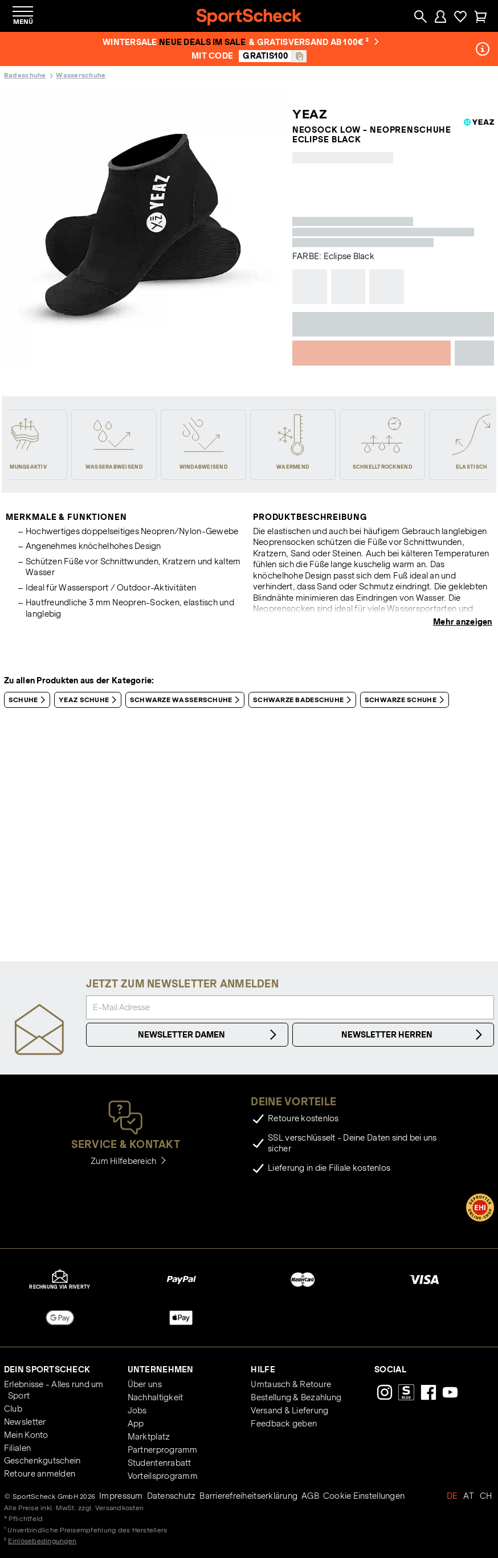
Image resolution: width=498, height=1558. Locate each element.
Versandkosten (119, 1507)
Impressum (120, 1495)
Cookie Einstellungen (364, 1495)
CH (486, 1495)
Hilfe (263, 1369)
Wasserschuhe (80, 75)
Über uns (145, 1384)
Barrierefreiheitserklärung (248, 1495)
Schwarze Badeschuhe (304, 699)
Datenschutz (171, 1495)
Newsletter (25, 1421)
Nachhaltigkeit (155, 1397)
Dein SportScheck (47, 1369)
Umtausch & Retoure (291, 1384)
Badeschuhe (25, 75)
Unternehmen (161, 1369)
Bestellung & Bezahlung (296, 1397)
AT (468, 1495)
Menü (23, 21)
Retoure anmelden (39, 1473)
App (136, 1423)
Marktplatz (149, 1436)
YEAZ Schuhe (90, 699)
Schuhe (29, 699)
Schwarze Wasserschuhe (187, 699)
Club (13, 1408)
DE (452, 1495)
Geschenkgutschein (42, 1460)
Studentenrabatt (159, 1462)
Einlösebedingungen (42, 1540)
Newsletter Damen (209, 1035)
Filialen (17, 1448)
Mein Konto (26, 1435)
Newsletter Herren (413, 1035)
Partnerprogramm (163, 1449)
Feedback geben (284, 1423)
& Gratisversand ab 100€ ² (314, 42)
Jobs (137, 1410)
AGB (310, 1495)
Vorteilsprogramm (163, 1476)
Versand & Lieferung (289, 1410)
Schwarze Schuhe (406, 699)
